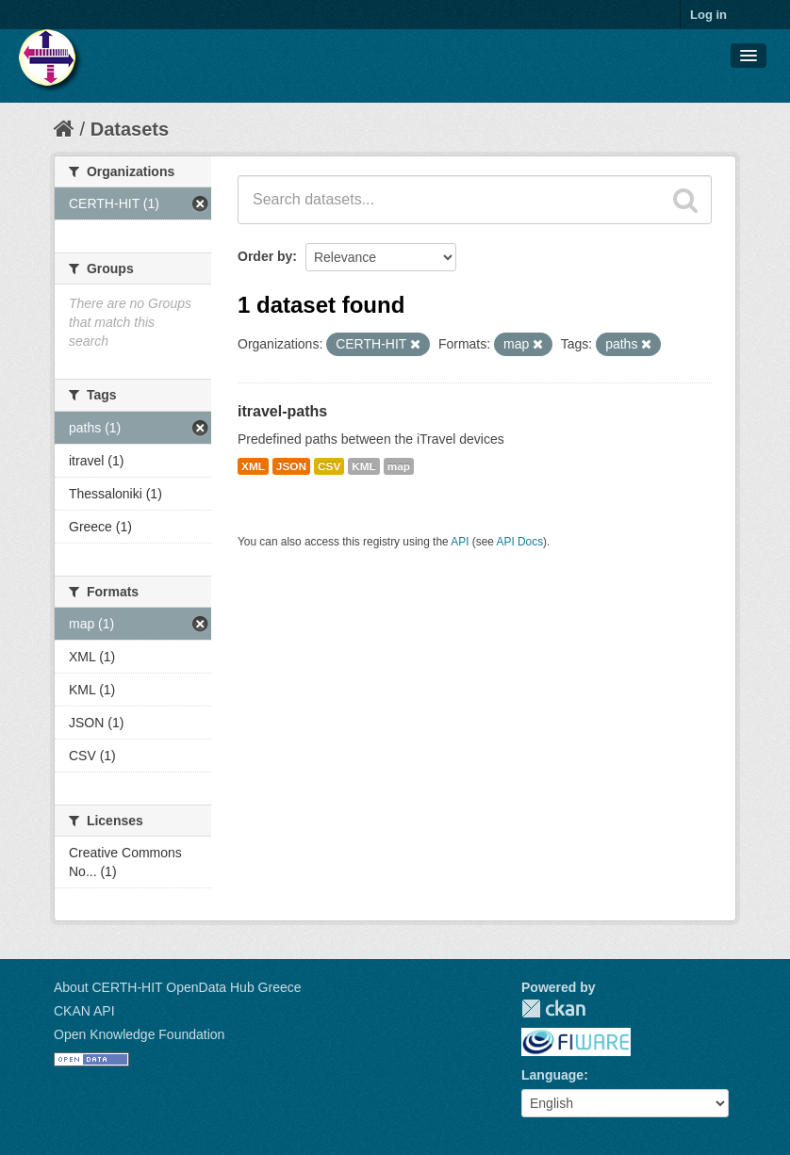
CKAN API (84, 1010)
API (460, 541)
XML (253, 466)
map (398, 466)
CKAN (553, 1008)
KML (364, 466)
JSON (291, 466)
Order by (265, 256)
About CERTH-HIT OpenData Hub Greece (178, 987)
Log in (708, 15)
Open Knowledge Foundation (139, 1034)
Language (552, 1074)
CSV (329, 466)
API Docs (520, 541)
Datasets (130, 129)
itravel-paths (282, 411)
